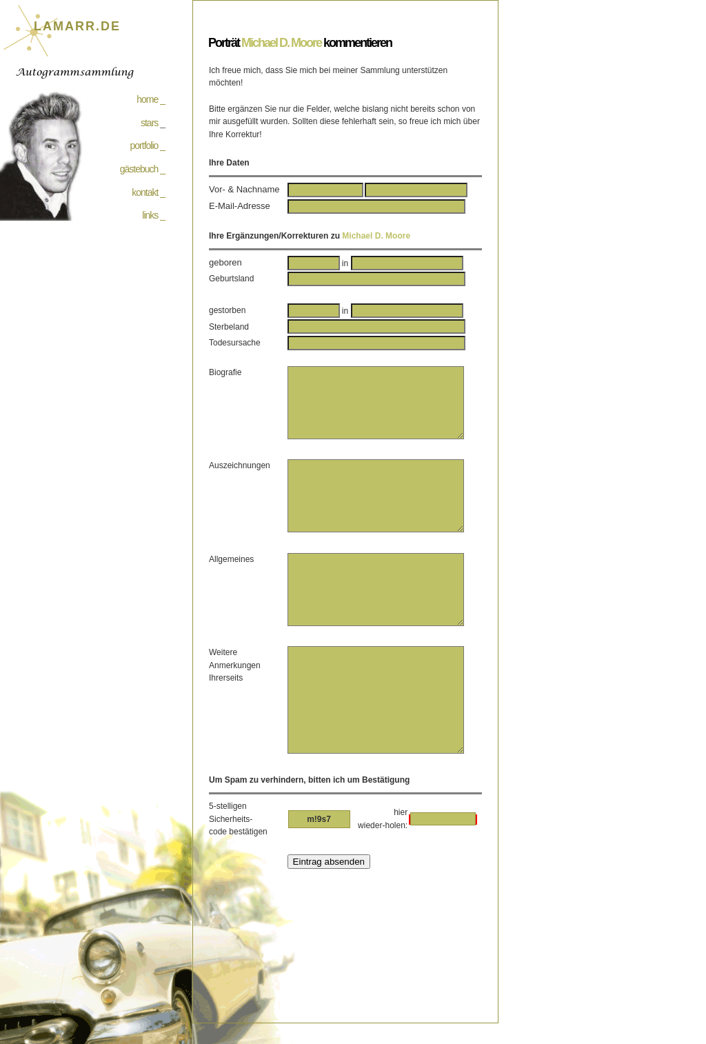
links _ (153, 215)
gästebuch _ (142, 168)
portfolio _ (147, 145)
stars (149, 122)
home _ (151, 99)
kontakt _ (148, 192)
